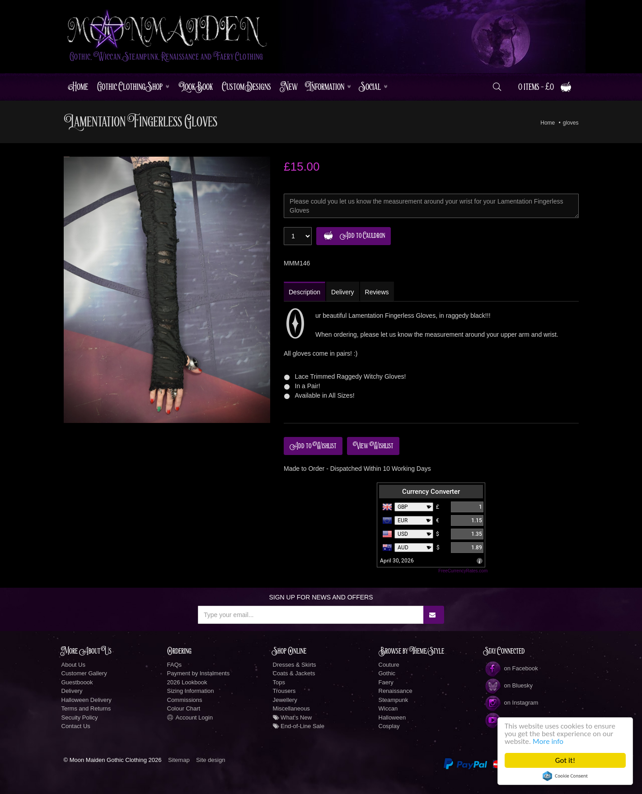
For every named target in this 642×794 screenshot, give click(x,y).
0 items (545, 86)
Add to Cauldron (352, 236)
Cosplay (389, 726)
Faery (386, 682)
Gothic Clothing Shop (130, 86)
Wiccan (388, 708)
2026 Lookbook (187, 682)
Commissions (184, 699)
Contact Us (75, 726)
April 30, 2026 (397, 560)
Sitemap (179, 760)
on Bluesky (508, 685)
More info (548, 741)
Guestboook (77, 682)
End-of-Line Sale (298, 726)
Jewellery (285, 699)
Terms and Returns (86, 708)
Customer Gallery (84, 673)
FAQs (174, 664)
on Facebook (511, 668)
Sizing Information (190, 690)
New (289, 86)
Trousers (284, 690)
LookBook (195, 86)
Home (78, 86)
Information (325, 86)
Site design (210, 760)
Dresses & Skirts (294, 664)
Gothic (387, 673)
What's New (292, 717)
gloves (571, 123)
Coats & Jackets (294, 673)
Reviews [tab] (377, 292)
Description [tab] (304, 292)
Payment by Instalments (198, 673)
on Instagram (511, 702)
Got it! (565, 760)
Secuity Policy (79, 717)
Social (370, 86)
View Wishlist (373, 446)
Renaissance (395, 690)
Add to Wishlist (313, 446)
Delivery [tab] (342, 292)
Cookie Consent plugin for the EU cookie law (565, 776)
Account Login (190, 717)
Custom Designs (246, 86)
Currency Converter (431, 492)
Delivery (72, 690)
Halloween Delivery (86, 699)
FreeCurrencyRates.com (462, 570)
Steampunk (393, 699)
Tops (279, 682)
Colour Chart (184, 708)
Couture (389, 664)
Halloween (392, 717)
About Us (73, 664)
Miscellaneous (291, 708)
